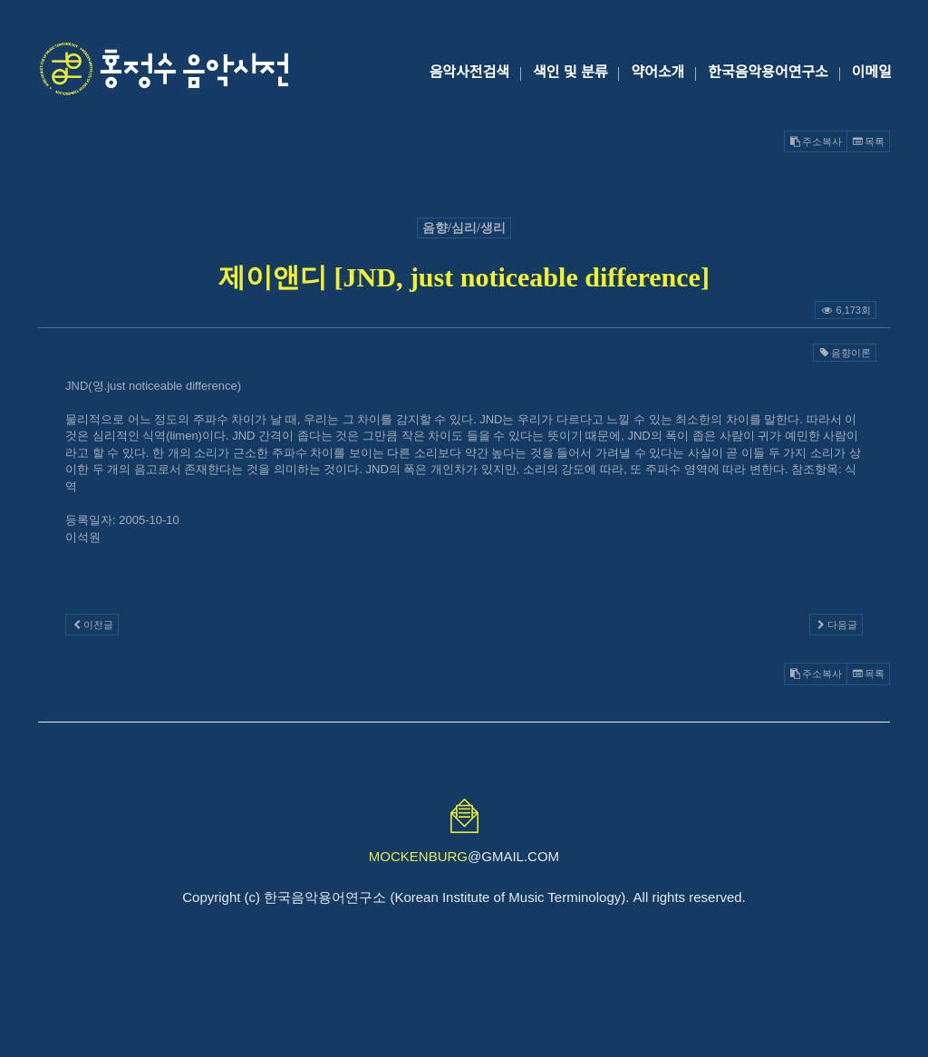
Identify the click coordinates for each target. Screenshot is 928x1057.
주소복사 (815, 141)
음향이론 (844, 352)
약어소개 (657, 72)
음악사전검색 (469, 72)
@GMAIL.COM (464, 856)
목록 (868, 141)
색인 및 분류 (570, 72)
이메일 (872, 72)
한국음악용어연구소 (767, 72)
